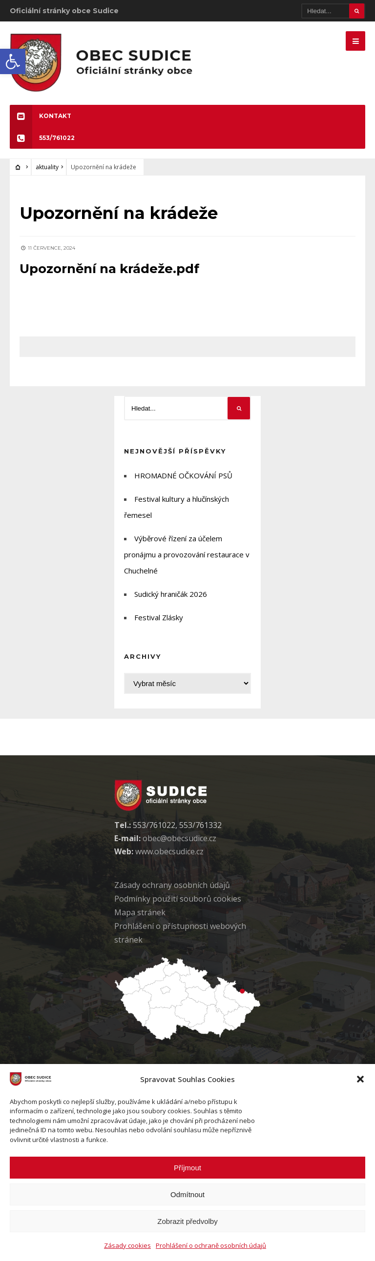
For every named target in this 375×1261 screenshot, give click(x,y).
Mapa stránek (140, 912)
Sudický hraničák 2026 (170, 594)
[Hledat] (333, 11)
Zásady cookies (127, 1245)
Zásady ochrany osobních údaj (172, 885)
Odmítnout (187, 1194)
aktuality (47, 167)
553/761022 (42, 138)
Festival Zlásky (158, 617)
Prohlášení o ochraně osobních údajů (211, 1245)
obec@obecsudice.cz (179, 838)
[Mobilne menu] (355, 41)
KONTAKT (40, 116)
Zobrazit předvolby (187, 1221)
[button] (12, 61)
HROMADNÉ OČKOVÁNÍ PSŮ (183, 475)
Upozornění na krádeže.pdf (109, 268)
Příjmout (187, 1167)
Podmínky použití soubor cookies (177, 898)
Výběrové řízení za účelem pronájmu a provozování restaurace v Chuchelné (187, 554)
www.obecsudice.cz (169, 851)
